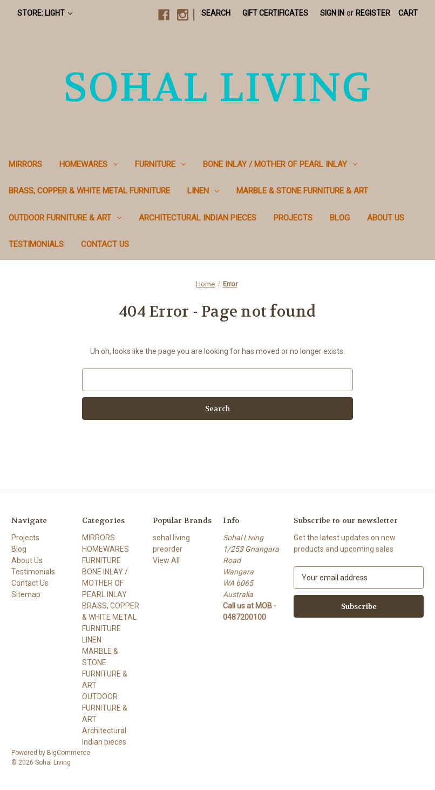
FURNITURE (160, 164)
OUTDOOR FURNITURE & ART (65, 218)
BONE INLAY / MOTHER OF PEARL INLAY (280, 164)
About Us (385, 218)
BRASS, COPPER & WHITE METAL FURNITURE (89, 191)
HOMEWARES (88, 164)
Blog (340, 218)
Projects (293, 218)
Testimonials (36, 244)
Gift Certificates (275, 13)
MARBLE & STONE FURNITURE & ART (302, 191)
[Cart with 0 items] (408, 13)
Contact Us (105, 244)
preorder (167, 549)
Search (215, 13)
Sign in (332, 13)
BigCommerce (68, 752)
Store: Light (44, 13)
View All (166, 560)
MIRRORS (25, 164)
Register (373, 13)
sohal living (171, 537)
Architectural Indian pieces (197, 218)
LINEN (203, 191)
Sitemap (25, 594)
